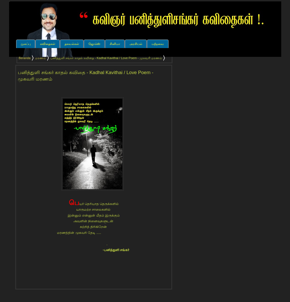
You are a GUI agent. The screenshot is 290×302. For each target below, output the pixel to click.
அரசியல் (135, 44)
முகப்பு (26, 44)
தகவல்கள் (72, 44)
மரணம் (40, 58)
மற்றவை (158, 44)
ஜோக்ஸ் (94, 44)
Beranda (25, 58)
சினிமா (115, 44)
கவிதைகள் (47, 44)
